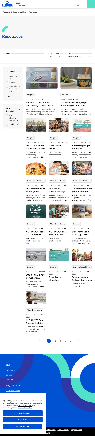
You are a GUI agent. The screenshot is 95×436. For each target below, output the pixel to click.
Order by (70, 53)
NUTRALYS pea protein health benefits (57, 235)
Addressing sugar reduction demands (81, 149)
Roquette (6, 12)
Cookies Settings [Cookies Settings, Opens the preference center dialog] (23, 426)
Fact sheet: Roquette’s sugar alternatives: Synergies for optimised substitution (57, 196)
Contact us (10, 370)
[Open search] (83, 4)
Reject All (22, 420)
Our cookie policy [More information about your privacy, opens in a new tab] (25, 408)
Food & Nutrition (19, 12)
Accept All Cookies (22, 413)
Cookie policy (63, 430)
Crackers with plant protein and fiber (82, 190)
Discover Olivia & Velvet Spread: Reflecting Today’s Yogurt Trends (81, 236)
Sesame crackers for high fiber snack (82, 278)
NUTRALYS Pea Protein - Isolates (34, 321)
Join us (9, 375)
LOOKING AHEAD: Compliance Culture (35, 278)
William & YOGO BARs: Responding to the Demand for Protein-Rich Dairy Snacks (41, 105)
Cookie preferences (47, 430)
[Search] (41, 56)
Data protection (13, 391)
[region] (23, 413)
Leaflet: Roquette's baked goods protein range (35, 192)
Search (7, 53)
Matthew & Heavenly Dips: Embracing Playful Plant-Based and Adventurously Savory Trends (73, 107)
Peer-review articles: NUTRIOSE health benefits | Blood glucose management (58, 153)
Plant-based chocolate (55, 278)
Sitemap (9, 379)
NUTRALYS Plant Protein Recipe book (35, 235)
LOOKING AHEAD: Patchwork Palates (35, 147)
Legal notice (76, 430)
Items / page (54, 53)
